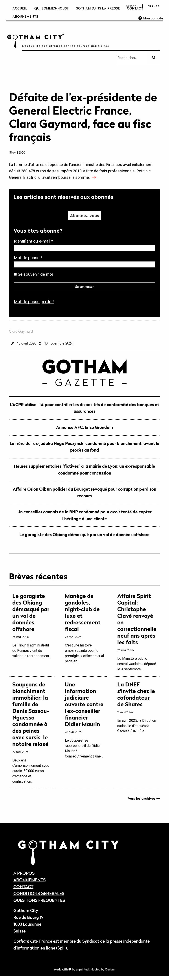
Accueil (20, 8)
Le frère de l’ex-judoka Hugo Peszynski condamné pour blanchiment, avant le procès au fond (84, 447)
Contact (135, 8)
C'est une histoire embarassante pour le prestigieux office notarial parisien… (84, 628)
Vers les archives (144, 798)
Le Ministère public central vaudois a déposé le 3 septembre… (137, 632)
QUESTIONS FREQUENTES (39, 900)
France (154, 6)
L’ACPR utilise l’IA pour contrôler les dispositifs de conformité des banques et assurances (84, 408)
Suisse (131, 6)
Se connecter (84, 286)
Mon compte (150, 18)
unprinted (82, 969)
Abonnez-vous (84, 215)
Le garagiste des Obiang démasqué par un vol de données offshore (84, 534)
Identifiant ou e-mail (35, 241)
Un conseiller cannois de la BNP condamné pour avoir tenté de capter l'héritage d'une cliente (84, 515)
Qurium (110, 969)
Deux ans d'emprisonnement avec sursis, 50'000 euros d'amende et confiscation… (32, 732)
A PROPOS (24, 873)
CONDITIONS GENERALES (38, 893)
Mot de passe (29, 257)
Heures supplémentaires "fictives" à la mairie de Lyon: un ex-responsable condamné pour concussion (84, 469)
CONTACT (23, 886)
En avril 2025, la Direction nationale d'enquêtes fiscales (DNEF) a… (137, 707)
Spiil (61, 947)
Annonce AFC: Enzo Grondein (84, 427)
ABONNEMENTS (29, 879)
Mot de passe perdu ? (34, 301)
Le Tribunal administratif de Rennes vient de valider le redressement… (32, 625)
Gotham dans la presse (98, 8)
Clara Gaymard (21, 331)
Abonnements (25, 16)
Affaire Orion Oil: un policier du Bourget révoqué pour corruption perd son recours (84, 492)
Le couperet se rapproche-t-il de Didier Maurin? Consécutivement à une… (84, 719)
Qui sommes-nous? (51, 8)
